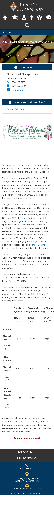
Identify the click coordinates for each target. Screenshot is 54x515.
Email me (18, 90)
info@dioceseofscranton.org (27, 488)
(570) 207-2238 (27, 468)
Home (5, 56)
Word (21, 56)
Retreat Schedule (15, 109)
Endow (22, 218)
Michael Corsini (37, 245)
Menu (6, 32)
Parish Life (13, 56)
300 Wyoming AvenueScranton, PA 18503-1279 (27, 479)
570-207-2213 (18, 82)
